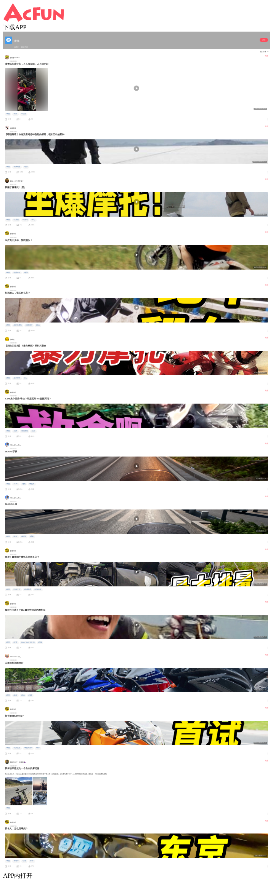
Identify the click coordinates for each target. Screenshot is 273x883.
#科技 (15, 114)
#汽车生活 (16, 589)
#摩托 (8, 114)
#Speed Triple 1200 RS (28, 642)
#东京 (24, 861)
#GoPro (15, 484)
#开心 (33, 219)
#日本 (32, 861)
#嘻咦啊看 (16, 167)
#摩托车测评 (28, 748)
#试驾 (15, 431)
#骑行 (38, 748)
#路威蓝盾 (27, 589)
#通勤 (24, 484)
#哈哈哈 (25, 219)
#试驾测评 (29, 325)
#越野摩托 (16, 272)
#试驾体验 (37, 589)
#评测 (15, 642)
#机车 (15, 536)
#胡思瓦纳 (24, 431)
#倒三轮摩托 (17, 325)
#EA (25, 378)
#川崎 (30, 695)
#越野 (26, 272)
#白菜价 (23, 114)
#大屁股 (16, 219)
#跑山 (38, 325)
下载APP (14, 27)
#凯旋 (40, 642)
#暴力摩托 (16, 378)
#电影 (26, 167)
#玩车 (33, 431)
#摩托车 (31, 484)
